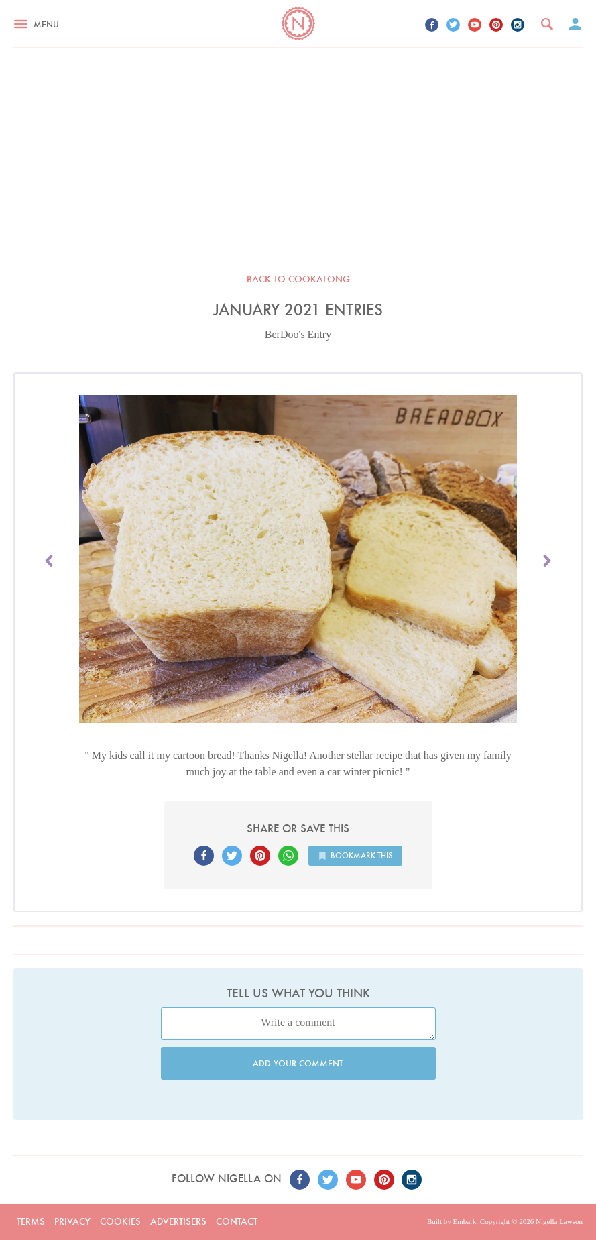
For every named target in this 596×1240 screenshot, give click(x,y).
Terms (31, 1221)
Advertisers (178, 1221)
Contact (236, 1221)
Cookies (120, 1221)
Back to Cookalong (298, 279)
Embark (464, 1221)
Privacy (72, 1221)
